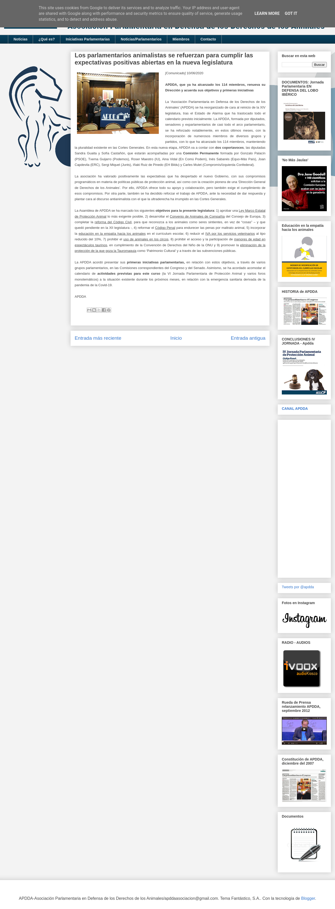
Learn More (267, 13)
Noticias (20, 39)
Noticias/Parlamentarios (141, 39)
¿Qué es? (46, 39)
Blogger (308, 898)
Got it (291, 13)
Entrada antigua (248, 338)
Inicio (176, 338)
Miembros (181, 39)
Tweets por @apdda (298, 587)
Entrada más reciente (98, 338)
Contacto (208, 39)
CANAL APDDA (295, 409)
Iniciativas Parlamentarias (88, 39)
